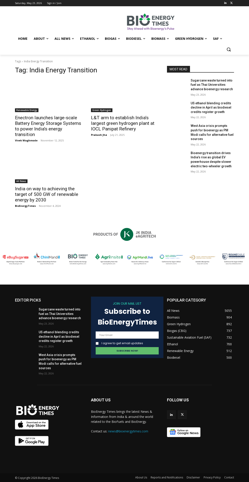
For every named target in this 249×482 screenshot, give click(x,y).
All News (21, 181)
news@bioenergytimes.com (128, 431)
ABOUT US (101, 400)
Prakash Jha (99, 134)
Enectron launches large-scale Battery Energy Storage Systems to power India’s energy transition (48, 126)
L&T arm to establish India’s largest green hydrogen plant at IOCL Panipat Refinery (122, 123)
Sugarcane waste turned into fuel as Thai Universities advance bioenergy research (212, 85)
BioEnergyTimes (25, 205)
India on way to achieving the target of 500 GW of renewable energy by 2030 (46, 194)
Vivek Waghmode (26, 140)
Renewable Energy (26, 110)
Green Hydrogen (101, 110)
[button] (228, 49)
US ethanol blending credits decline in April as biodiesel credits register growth (211, 107)
